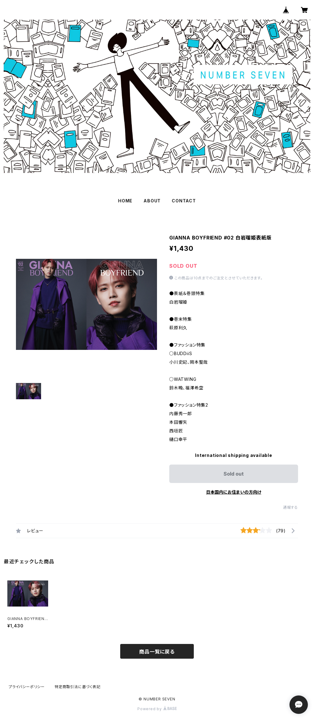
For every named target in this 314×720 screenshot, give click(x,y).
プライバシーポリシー (27, 686)
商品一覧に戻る (157, 652)
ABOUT (152, 200)
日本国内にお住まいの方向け (233, 492)
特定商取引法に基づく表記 (78, 686)
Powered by (157, 709)
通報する (290, 507)
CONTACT (184, 200)
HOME (125, 200)
